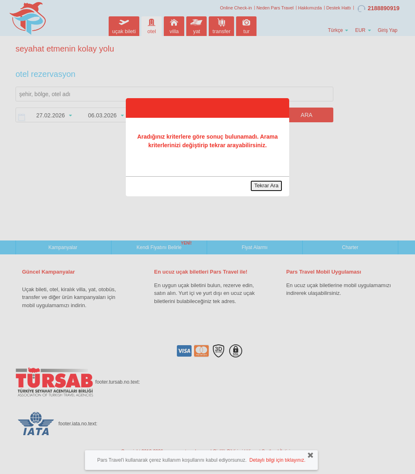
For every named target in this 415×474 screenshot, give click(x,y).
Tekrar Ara (266, 185)
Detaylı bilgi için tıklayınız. (277, 460)
